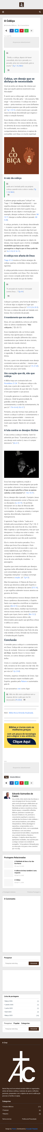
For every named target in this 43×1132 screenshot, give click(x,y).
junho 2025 (22, 1008)
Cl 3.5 (29, 307)
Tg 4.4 (20, 292)
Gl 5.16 (34, 588)
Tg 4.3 (26, 578)
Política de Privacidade (29, 1119)
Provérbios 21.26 (10, 383)
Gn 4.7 (16, 443)
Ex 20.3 (35, 307)
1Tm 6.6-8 (14, 407)
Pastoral (22, 1110)
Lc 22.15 (18, 503)
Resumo (22, 1114)
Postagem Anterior (9, 892)
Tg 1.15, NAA (18, 66)
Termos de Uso (6, 1119)
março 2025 (22, 1015)
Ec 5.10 (10, 251)
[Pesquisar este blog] (16, 963)
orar (19, 689)
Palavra (24, 681)
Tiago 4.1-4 (8, 260)
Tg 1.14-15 (11, 110)
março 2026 (22, 1001)
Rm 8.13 (14, 606)
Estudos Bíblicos (11, 25)
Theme (14, 1129)
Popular (16, 1023)
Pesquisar (8, 1023)
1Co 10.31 (29, 493)
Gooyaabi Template (32, 1129)
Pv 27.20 (34, 366)
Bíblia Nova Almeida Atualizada (21, 713)
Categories (25, 1023)
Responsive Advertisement (21, 42)
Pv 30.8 (18, 700)
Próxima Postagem (33, 892)
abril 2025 (22, 1012)
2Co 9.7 (21, 407)
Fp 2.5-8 (16, 671)
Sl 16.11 (16, 251)
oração (17, 578)
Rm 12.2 (32, 614)
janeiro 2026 (22, 1005)
